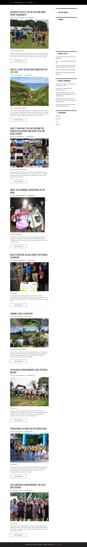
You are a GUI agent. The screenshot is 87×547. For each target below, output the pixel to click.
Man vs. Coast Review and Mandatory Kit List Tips (29, 71)
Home (11, 2)
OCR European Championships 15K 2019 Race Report (27, 486)
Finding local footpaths (21, 313)
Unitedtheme (58, 544)
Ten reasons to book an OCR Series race (28, 428)
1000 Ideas (30, 2)
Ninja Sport (18, 50)
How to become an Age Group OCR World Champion (29, 256)
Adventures (18, 108)
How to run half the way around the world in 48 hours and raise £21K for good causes (27, 131)
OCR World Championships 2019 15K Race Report (29, 371)
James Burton (30, 17)
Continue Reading (18, 119)
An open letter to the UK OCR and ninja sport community (28, 13)
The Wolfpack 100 (18, 2)
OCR (25, 2)
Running (24, 108)
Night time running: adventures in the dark (27, 191)
